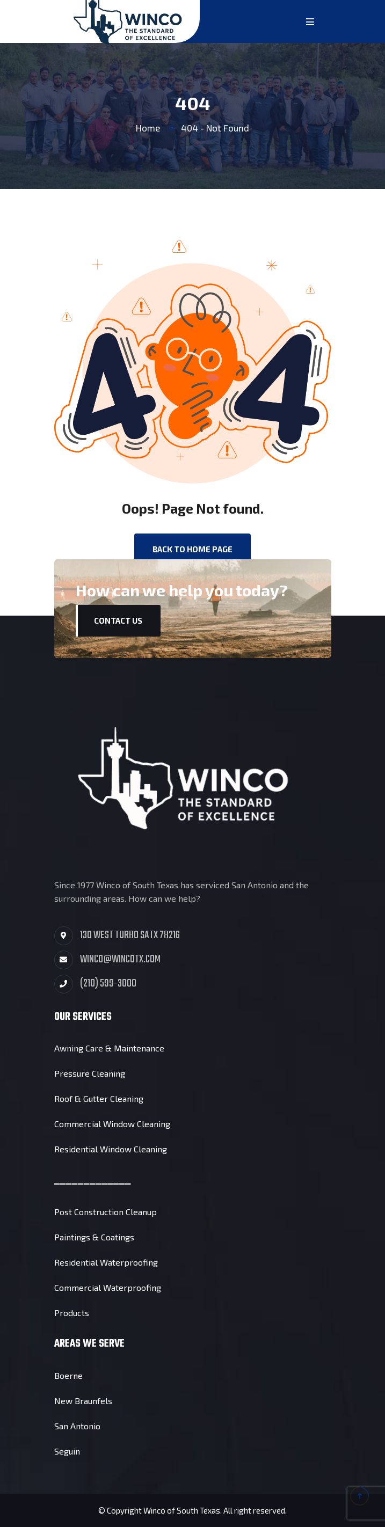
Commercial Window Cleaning (112, 1124)
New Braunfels (83, 1401)
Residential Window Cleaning (110, 1149)
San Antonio (77, 1426)
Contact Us (118, 620)
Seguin (67, 1451)
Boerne (68, 1375)
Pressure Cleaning (89, 1073)
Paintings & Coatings (94, 1237)
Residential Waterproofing (106, 1262)
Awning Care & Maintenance (109, 1048)
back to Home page (192, 549)
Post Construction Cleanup (105, 1212)
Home (148, 127)
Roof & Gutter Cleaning (98, 1098)
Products (71, 1312)
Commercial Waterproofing (107, 1287)
